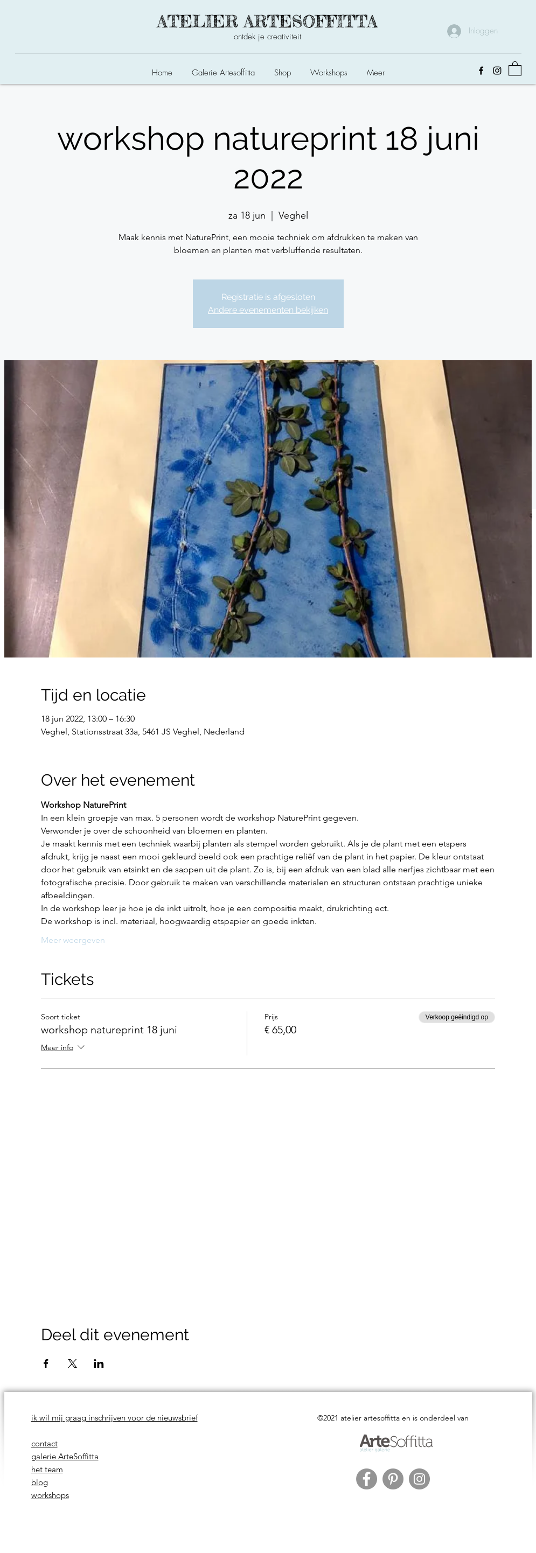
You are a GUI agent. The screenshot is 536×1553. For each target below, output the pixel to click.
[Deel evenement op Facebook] (46, 1363)
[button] (282, 68)
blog (39, 1482)
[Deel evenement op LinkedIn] (99, 1363)
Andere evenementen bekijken (268, 310)
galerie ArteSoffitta (65, 1456)
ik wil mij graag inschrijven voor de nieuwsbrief (114, 1417)
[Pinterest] (392, 1478)
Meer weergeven (73, 940)
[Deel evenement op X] (72, 1363)
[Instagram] (497, 70)
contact (44, 1443)
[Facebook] (481, 70)
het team (47, 1469)
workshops (50, 1495)
